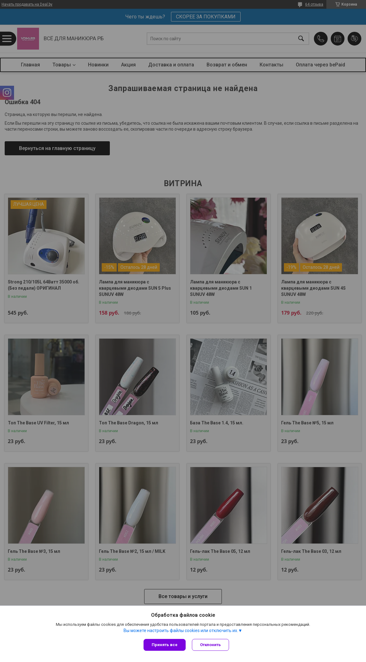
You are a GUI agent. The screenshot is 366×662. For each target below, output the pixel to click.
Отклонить (210, 644)
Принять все (165, 644)
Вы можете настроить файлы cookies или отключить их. (181, 630)
